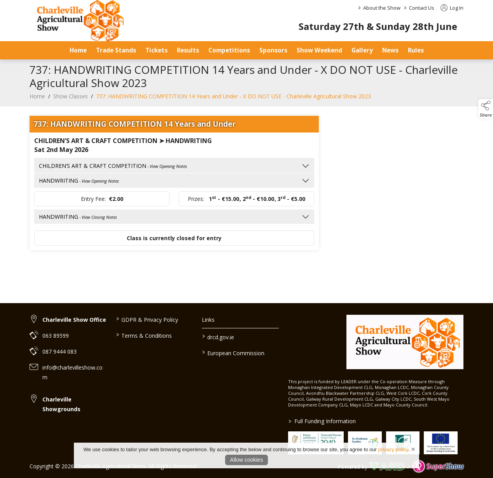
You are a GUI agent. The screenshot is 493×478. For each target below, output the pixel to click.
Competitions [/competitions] (229, 50)
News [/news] (390, 50)
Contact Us (421, 7)
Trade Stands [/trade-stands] (116, 50)
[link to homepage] (404, 342)
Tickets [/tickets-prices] (156, 50)
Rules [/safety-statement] (416, 50)
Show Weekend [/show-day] (319, 50)
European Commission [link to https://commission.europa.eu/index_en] (233, 352)
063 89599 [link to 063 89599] (55, 335)
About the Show (381, 7)
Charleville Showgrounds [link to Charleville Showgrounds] (61, 404)
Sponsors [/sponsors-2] (273, 50)
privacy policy (393, 449)
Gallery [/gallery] (362, 50)
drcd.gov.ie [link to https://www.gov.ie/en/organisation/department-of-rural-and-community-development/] (218, 336)
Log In (452, 7)
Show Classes (70, 99)
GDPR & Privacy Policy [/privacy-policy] (147, 319)
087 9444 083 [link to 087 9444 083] (59, 351)
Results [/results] (188, 50)
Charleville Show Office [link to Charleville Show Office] (74, 319)
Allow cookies (246, 460)
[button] (485, 109)
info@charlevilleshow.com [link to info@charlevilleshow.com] (72, 372)
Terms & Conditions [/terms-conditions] (143, 335)
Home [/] (78, 50)
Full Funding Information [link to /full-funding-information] (322, 421)
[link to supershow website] (438, 466)
